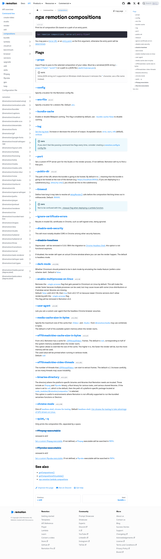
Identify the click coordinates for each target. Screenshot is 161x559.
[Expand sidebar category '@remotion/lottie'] (30, 160)
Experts (82, 523)
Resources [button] (50, 3)
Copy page (118, 11)
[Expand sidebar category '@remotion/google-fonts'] (30, 137)
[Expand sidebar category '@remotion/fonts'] (30, 129)
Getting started (47, 516)
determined (40, 44)
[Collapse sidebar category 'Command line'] (30, 13)
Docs (23, 3)
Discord (83, 526)
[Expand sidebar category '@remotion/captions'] (30, 113)
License (120, 541)
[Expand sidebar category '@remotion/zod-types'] (30, 263)
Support (119, 530)
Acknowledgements (125, 537)
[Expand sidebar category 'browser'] (30, 54)
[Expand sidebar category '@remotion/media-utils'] (30, 168)
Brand (120, 552)
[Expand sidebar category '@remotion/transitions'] (30, 247)
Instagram (84, 541)
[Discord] (129, 3)
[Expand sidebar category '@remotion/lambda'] (30, 152)
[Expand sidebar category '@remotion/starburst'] (30, 184)
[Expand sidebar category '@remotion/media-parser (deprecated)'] (30, 271)
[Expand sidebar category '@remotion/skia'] (30, 227)
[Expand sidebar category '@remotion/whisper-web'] (30, 259)
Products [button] (37, 3)
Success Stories (122, 526)
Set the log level (42, 131)
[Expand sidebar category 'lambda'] (30, 42)
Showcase (83, 519)
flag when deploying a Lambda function (82, 207)
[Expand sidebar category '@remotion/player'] (30, 200)
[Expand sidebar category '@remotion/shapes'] (30, 223)
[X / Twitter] (134, 3)
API (29, 3)
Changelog (122, 534)
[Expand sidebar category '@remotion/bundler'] (30, 109)
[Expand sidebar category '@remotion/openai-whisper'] (30, 192)
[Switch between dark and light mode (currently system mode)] (139, 3)
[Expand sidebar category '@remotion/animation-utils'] (30, 105)
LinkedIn (83, 537)
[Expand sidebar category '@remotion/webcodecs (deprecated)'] (30, 277)
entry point (67, 41)
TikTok (82, 544)
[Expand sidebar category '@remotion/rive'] (30, 212)
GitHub (45, 544)
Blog (118, 523)
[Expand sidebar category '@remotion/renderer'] (30, 208)
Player (44, 526)
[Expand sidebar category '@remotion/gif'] (30, 133)
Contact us (120, 519)
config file (42, 148)
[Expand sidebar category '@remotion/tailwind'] (30, 235)
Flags (134, 11)
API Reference (47, 523)
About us (120, 516)
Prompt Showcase (86, 516)
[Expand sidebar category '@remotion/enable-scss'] (30, 121)
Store (44, 541)
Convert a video (47, 537)
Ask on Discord (63, 487)
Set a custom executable (48, 441)
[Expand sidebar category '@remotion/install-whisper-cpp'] (30, 143)
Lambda (44, 530)
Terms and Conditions (126, 544)
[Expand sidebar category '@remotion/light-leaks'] (30, 180)
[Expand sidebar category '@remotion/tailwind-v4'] (30, 239)
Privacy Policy (123, 548)
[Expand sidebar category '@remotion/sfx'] (30, 188)
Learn (43, 534)
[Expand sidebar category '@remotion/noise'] (30, 176)
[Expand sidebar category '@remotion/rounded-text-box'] (30, 218)
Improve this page (44, 487)
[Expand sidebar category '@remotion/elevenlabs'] (30, 125)
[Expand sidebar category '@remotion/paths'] (30, 196)
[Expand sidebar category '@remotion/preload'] (30, 204)
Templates (45, 519)
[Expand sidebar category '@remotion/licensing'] (30, 156)
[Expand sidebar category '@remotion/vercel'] (30, 251)
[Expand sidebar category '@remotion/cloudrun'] (30, 117)
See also (135, 89)
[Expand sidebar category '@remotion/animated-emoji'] (30, 101)
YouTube (83, 534)
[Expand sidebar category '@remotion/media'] (30, 164)
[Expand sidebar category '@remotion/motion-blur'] (30, 172)
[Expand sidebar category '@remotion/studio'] (30, 231)
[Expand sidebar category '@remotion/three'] (30, 243)
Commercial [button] (64, 3)
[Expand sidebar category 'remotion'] (30, 97)
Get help (78, 487)
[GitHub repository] (123, 3)
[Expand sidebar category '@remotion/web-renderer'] (30, 255)
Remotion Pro (48, 548)
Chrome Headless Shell (95, 245)
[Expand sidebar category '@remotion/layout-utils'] (30, 148)
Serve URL (53, 41)
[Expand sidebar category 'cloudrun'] (30, 46)
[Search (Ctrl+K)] (150, 3)
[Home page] (37, 10)
